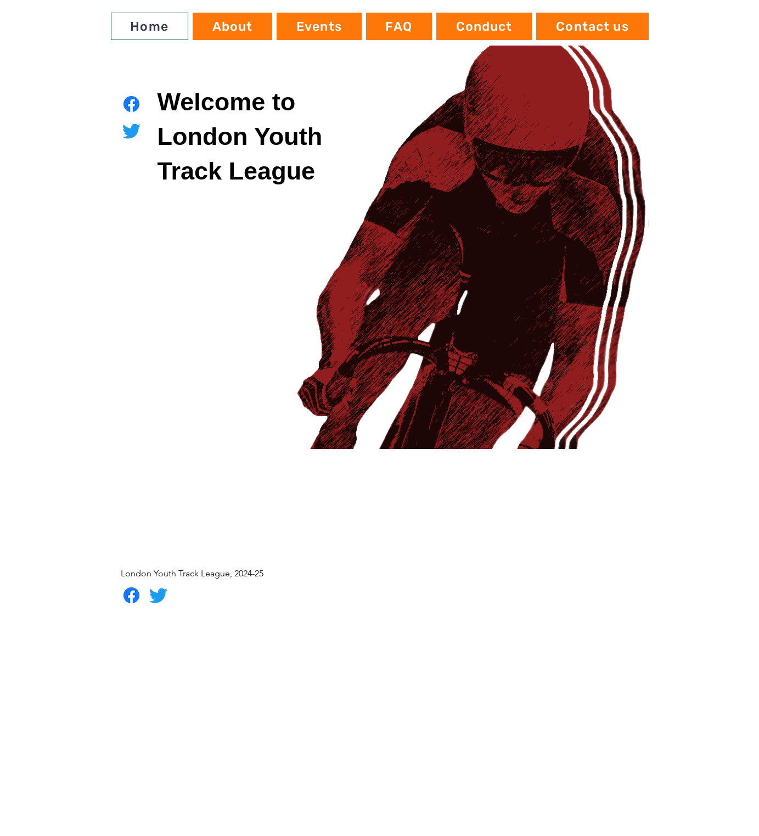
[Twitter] (131, 131)
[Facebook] (131, 104)
